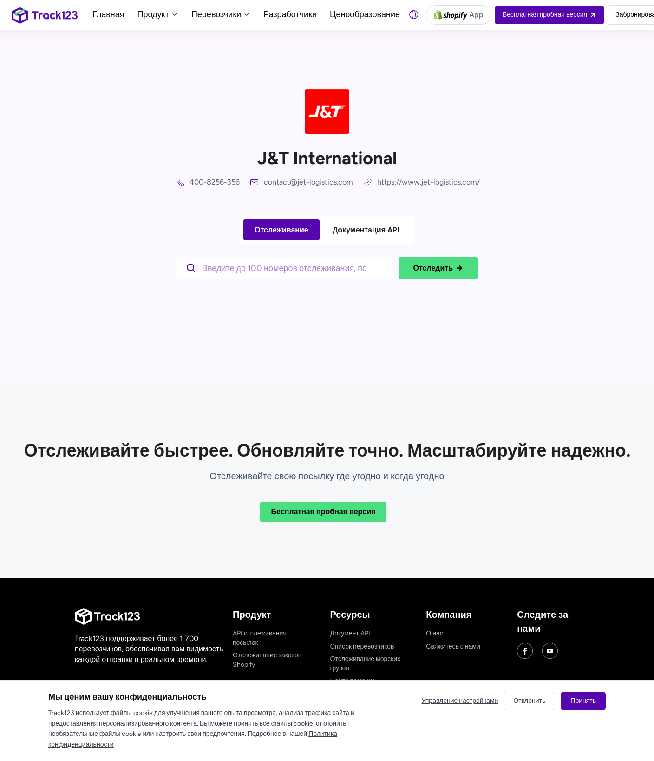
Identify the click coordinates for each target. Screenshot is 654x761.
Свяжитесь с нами (453, 646)
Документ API (350, 633)
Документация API (366, 229)
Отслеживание (281, 229)
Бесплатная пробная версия (323, 511)
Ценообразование (365, 14)
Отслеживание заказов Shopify (267, 659)
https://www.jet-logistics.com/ (428, 182)
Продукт (157, 14)
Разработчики (290, 14)
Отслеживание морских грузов (365, 663)
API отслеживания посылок (260, 638)
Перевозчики (220, 14)
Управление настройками (460, 701)
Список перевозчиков (362, 646)
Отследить (438, 268)
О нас (434, 633)
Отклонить (529, 701)
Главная (108, 14)
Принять (583, 701)
